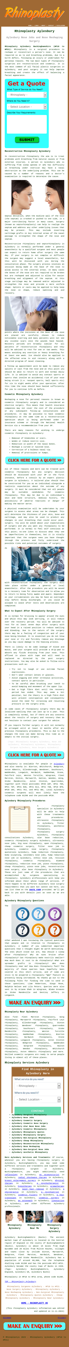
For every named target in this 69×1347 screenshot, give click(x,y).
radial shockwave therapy (32, 1177)
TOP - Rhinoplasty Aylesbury (20, 1282)
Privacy (62, 1318)
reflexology (11, 1175)
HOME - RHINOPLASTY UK (34, 1303)
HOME (30, 25)
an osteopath (25, 1201)
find (15, 1017)
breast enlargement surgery (20, 1180)
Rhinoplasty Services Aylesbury (27, 1062)
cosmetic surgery (49, 1198)
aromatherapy (57, 1186)
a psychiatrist (50, 1192)
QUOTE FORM (35, 890)
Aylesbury (59, 764)
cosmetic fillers (27, 1195)
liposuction (57, 1201)
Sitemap (7, 1318)
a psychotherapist (48, 1183)
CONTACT (51, 25)
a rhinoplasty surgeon (22, 1169)
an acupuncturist (49, 1175)
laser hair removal (33, 1189)
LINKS (36, 25)
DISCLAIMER (61, 25)
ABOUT (43, 25)
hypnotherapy (25, 1186)
